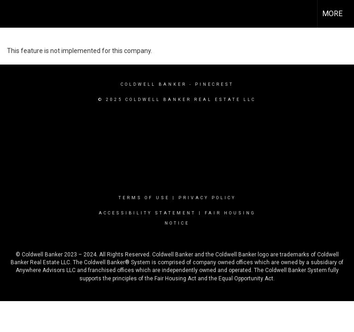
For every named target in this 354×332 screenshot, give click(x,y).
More (332, 13)
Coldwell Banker (154, 84)
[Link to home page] (12, 14)
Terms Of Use (144, 198)
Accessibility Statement (147, 213)
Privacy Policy (207, 198)
